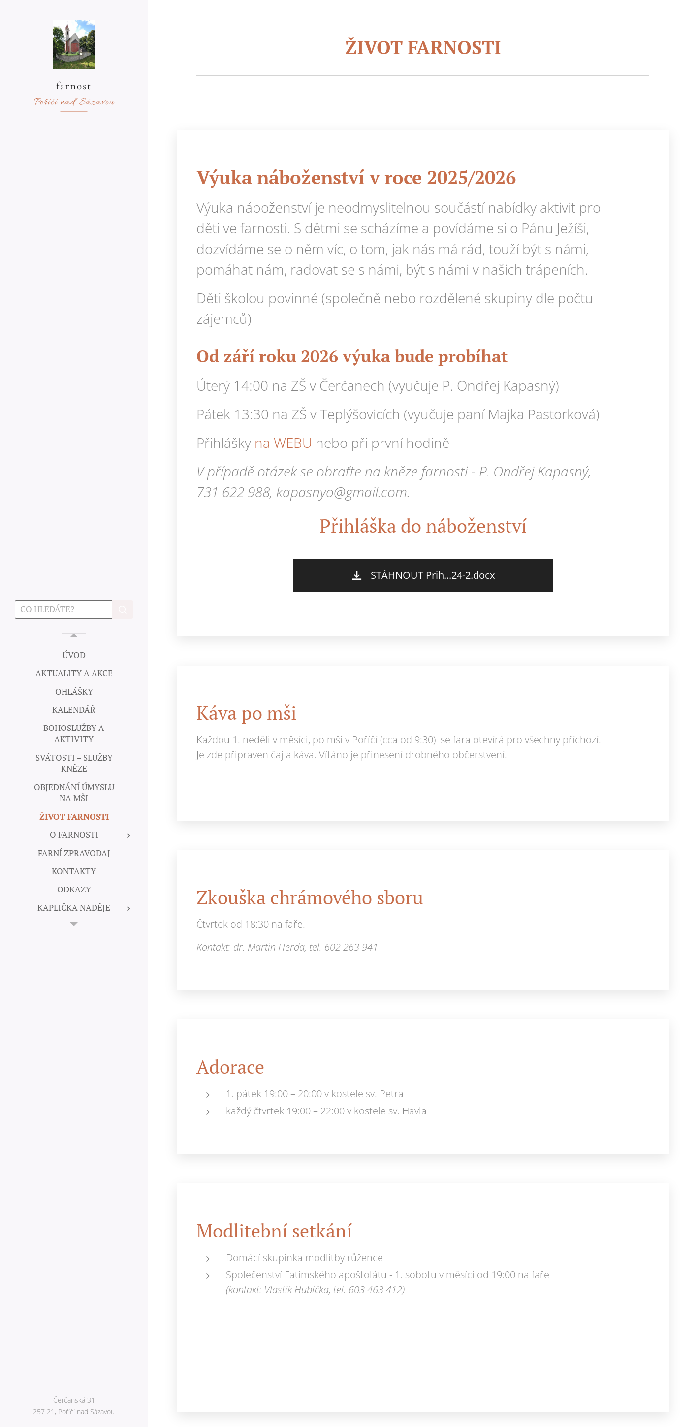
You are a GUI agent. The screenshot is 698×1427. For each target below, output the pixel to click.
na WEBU (283, 443)
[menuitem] (74, 655)
